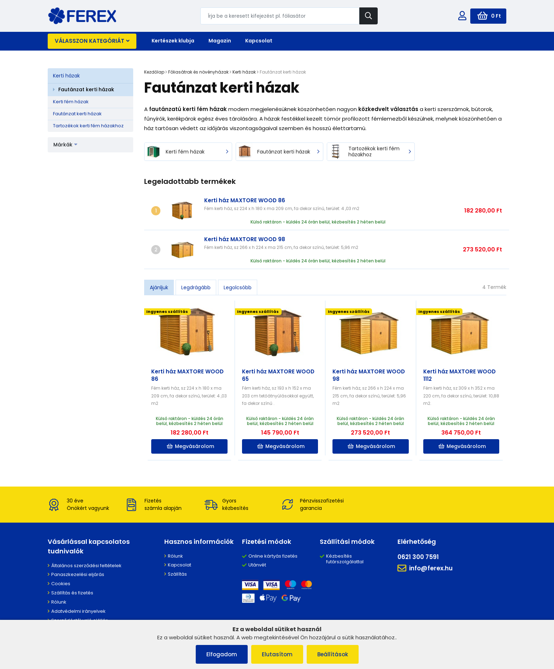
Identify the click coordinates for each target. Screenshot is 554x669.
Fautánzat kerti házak (86, 89)
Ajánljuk (159, 287)
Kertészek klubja (173, 40)
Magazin (219, 40)
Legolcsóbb (238, 287)
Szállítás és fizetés (72, 592)
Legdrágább (196, 287)
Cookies (60, 583)
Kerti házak (66, 75)
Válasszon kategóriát (92, 41)
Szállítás (177, 574)
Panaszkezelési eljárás (77, 574)
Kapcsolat (258, 40)
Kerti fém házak (71, 101)
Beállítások (332, 654)
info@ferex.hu (425, 568)
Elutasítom (277, 654)
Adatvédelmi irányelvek (78, 611)
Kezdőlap (154, 72)
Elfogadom (221, 654)
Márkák (65, 144)
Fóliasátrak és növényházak (198, 72)
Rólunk (58, 602)
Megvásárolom (190, 446)
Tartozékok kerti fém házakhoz (88, 125)
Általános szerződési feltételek (86, 565)
